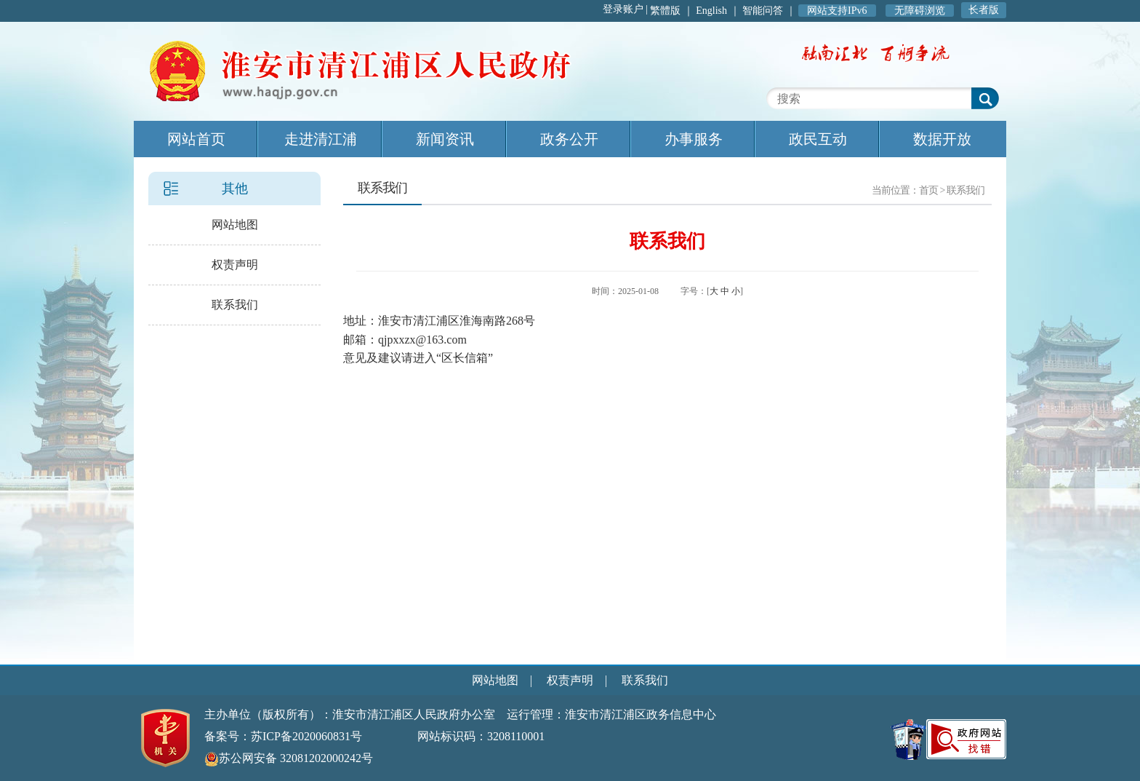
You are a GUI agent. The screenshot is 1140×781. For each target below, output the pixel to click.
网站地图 (235, 224)
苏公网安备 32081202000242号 (288, 758)
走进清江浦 (320, 139)
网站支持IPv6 (837, 10)
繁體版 (665, 10)
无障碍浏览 (919, 10)
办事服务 (694, 139)
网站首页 (196, 139)
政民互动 (818, 139)
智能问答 (762, 10)
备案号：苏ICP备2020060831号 (283, 736)
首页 (928, 190)
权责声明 (235, 264)
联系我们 (235, 304)
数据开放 (942, 139)
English (711, 10)
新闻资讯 (445, 139)
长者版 (983, 9)
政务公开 (569, 139)
